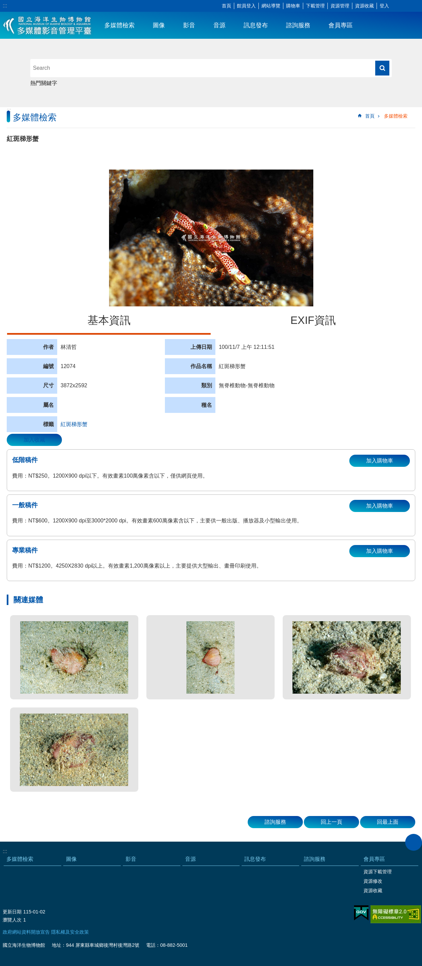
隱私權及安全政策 (70, 932)
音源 (219, 25)
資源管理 (339, 5)
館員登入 (246, 5)
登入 (384, 5)
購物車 (293, 5)
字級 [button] (397, 6)
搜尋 (382, 68)
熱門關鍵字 (43, 83)
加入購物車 (379, 460)
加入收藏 (34, 440)
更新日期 (12, 911)
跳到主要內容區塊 (3, 3)
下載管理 (315, 5)
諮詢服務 (298, 25)
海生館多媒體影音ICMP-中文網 (47, 25)
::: (5, 5)
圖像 (159, 25)
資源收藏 (364, 5)
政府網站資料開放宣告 (26, 932)
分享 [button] (407, 6)
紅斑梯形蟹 (74, 424)
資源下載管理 (377, 871)
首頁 (226, 5)
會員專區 (340, 25)
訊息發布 (256, 25)
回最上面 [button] (387, 822)
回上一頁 (331, 822)
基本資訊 (109, 320)
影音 (189, 25)
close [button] (413, 842)
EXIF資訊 (313, 320)
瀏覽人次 (12, 920)
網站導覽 (270, 5)
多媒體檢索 (119, 25)
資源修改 (372, 881)
